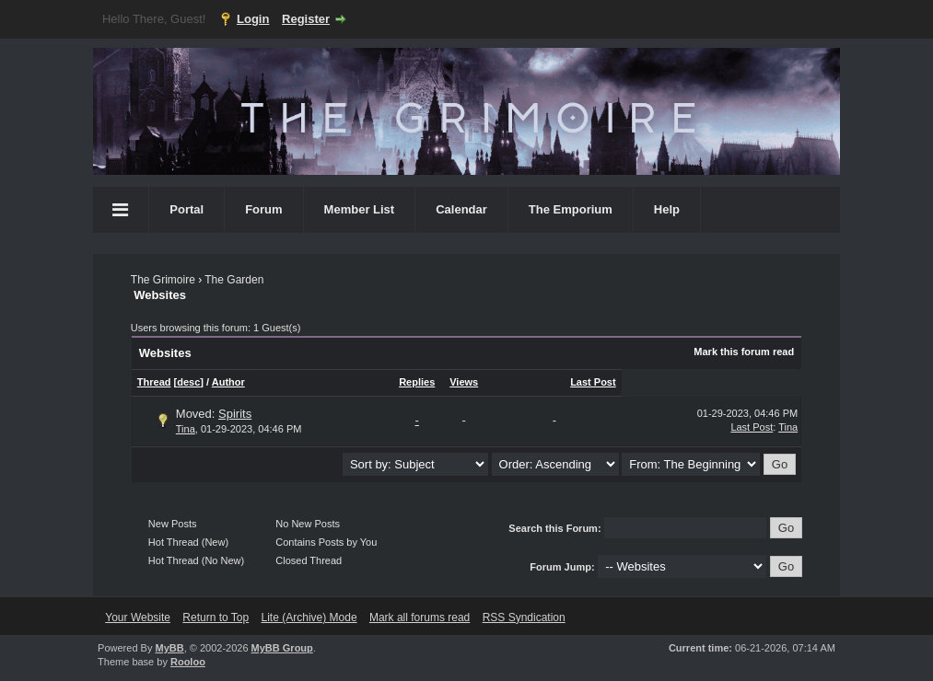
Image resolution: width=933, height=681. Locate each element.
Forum (263, 209)
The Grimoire (163, 279)
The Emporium (570, 209)
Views (463, 381)
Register (306, 19)
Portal (186, 209)
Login (253, 19)
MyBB (169, 647)
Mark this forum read (744, 351)
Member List (359, 209)
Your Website (137, 617)
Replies (417, 381)
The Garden (233, 279)
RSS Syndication (524, 617)
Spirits (234, 414)
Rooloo (187, 661)
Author (228, 381)
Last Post (593, 381)
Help (667, 209)
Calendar (461, 209)
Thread (154, 381)
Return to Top (215, 617)
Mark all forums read (419, 617)
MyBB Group (282, 647)
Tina (185, 428)
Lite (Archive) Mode (309, 617)
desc (188, 381)
